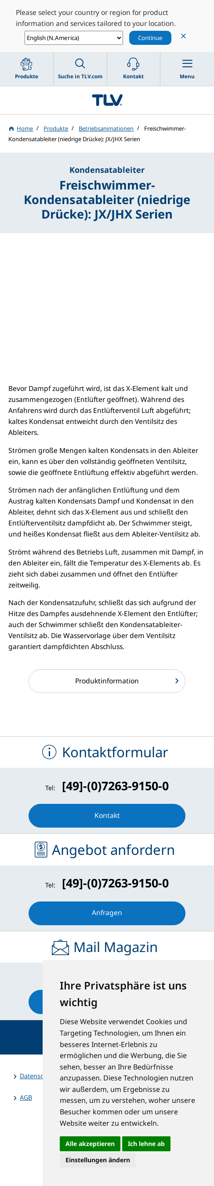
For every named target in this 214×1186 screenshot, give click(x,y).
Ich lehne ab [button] (146, 1143)
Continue (150, 38)
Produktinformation (107, 681)
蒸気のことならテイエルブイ (107, 100)
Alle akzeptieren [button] (90, 1143)
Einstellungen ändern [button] (97, 1160)
